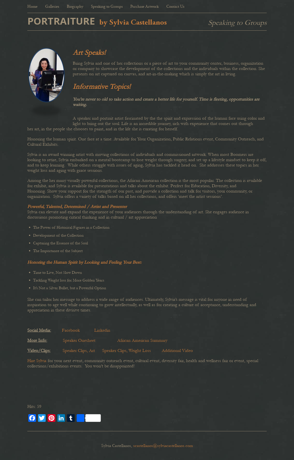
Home (32, 7)
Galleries (52, 7)
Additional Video (177, 350)
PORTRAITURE (61, 20)
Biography (75, 7)
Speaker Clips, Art (79, 350)
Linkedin (102, 330)
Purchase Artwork (144, 7)
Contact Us (175, 7)
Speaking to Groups (107, 7)
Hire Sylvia (36, 361)
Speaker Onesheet (79, 340)
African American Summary (142, 340)
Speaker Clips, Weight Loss (126, 350)
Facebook (71, 330)
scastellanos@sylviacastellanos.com (163, 445)
